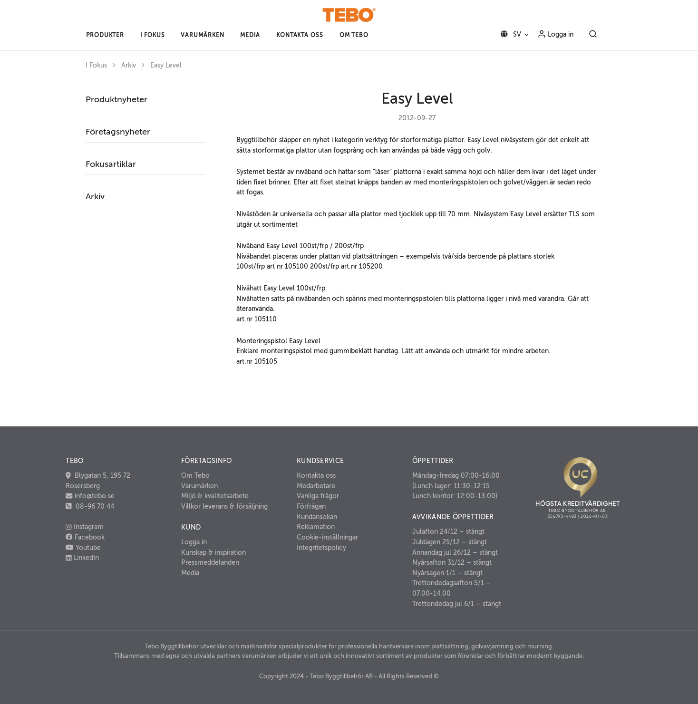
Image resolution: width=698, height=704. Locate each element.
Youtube (83, 547)
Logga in (555, 33)
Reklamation (316, 526)
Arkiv (128, 65)
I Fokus (96, 65)
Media (190, 573)
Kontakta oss (316, 475)
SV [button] (509, 34)
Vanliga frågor (318, 496)
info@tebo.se (94, 496)
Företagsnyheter (118, 131)
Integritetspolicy (321, 547)
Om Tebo (195, 475)
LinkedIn (82, 557)
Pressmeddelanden (210, 562)
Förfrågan (311, 506)
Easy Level (166, 65)
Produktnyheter (116, 99)
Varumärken (199, 486)
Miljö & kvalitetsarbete (215, 496)
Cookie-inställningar (327, 537)
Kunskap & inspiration (213, 552)
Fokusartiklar (111, 164)
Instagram (85, 526)
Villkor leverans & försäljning (224, 506)
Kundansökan (317, 517)
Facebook (85, 537)
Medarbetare (316, 486)
